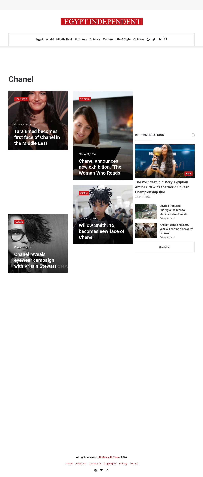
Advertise (80, 463)
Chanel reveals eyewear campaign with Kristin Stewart (35, 260)
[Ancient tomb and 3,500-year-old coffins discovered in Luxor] (146, 230)
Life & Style (123, 39)
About (69, 463)
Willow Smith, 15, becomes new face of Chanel (101, 231)
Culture (108, 39)
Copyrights (110, 463)
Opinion (138, 39)
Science (95, 39)
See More (164, 247)
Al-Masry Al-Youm (109, 457)
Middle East (64, 39)
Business (81, 39)
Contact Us (95, 463)
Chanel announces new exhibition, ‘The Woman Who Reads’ (100, 167)
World (50, 39)
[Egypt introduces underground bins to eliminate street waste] (146, 211)
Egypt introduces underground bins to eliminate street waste (173, 210)
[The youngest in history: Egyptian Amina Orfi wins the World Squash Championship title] (165, 161)
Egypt (39, 39)
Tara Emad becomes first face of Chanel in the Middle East (37, 137)
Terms (133, 463)
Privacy (123, 463)
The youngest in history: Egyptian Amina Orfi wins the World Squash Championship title (162, 187)
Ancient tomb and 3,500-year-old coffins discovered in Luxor (176, 229)
